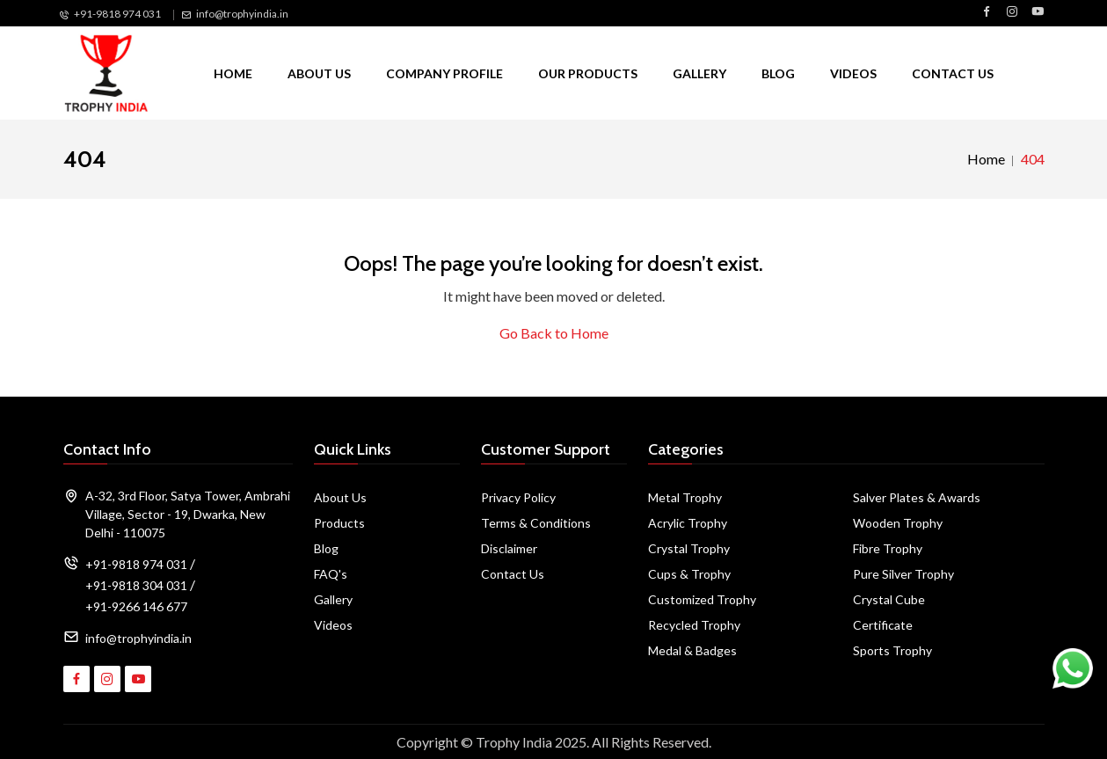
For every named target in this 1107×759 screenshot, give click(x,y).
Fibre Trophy (887, 548)
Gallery (699, 73)
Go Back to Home (553, 333)
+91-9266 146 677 (136, 606)
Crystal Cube (889, 599)
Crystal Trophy (689, 548)
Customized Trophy (702, 599)
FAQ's (330, 573)
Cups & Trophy (689, 573)
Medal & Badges (692, 650)
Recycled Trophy (694, 624)
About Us (319, 73)
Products (339, 522)
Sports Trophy (892, 650)
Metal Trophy (685, 497)
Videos (853, 73)
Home (233, 73)
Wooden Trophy (898, 522)
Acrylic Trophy (687, 522)
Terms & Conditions (536, 522)
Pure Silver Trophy (903, 573)
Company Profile (444, 73)
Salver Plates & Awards (916, 497)
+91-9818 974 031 (117, 13)
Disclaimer (509, 548)
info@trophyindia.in (242, 13)
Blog (778, 73)
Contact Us (953, 73)
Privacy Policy (518, 497)
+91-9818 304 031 (136, 585)
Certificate (883, 624)
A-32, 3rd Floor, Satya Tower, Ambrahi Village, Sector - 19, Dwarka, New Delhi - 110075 (187, 514)
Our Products (587, 73)
